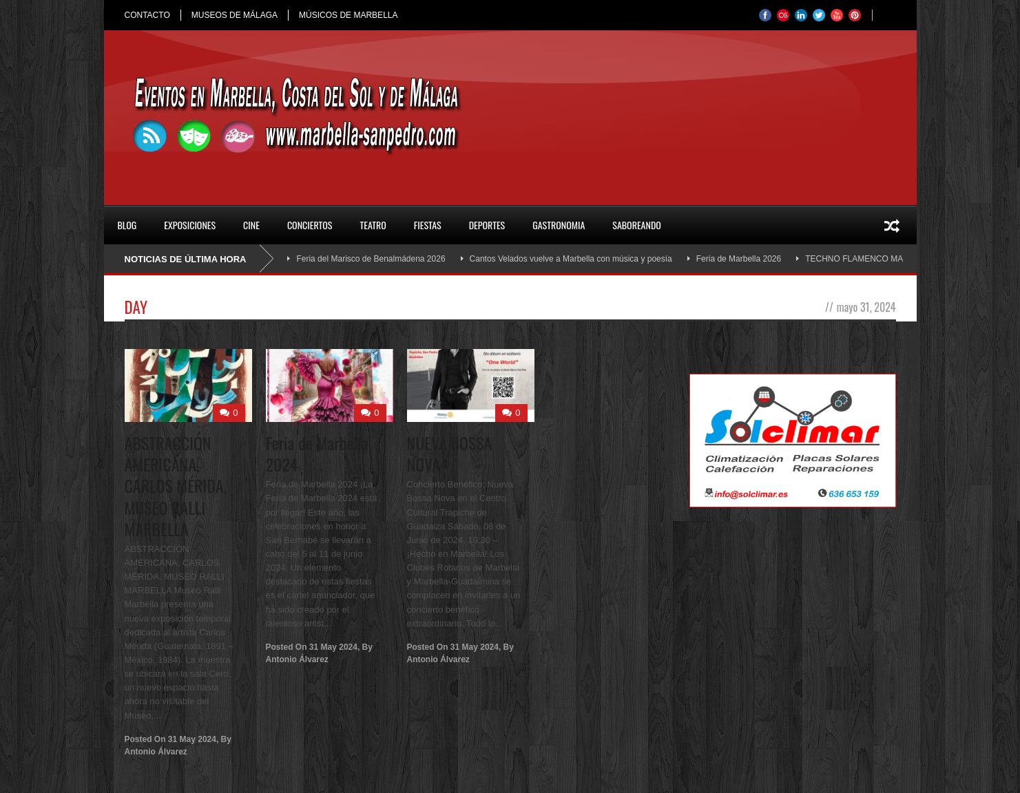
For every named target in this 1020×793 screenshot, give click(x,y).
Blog (127, 225)
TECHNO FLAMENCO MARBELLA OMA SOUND (896, 259)
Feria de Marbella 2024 (317, 453)
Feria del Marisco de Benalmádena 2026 (370, 259)
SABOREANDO (636, 225)
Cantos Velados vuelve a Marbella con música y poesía (571, 259)
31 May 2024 (192, 739)
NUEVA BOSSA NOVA (449, 453)
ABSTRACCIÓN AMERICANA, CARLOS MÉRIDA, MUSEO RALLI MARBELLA (176, 485)
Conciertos (310, 225)
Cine (251, 225)
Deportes (487, 225)
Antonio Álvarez (156, 752)
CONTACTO (147, 15)
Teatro (373, 225)
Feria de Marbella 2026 (738, 259)
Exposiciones (190, 225)
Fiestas (427, 225)
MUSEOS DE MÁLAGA (234, 15)
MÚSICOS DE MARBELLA (348, 15)
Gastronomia (558, 225)
